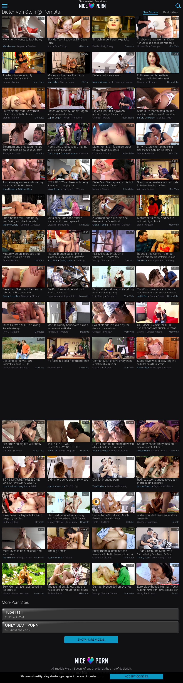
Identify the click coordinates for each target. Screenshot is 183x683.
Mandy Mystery (11, 224)
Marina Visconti (100, 82)
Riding (170, 260)
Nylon (66, 117)
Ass (29, 557)
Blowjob (21, 557)
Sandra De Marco (146, 117)
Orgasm (21, 46)
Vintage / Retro (100, 260)
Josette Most (144, 450)
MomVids (174, 46)
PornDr (175, 522)
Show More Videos (91, 639)
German (24, 224)
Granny (6, 82)
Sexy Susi (23, 486)
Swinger (96, 117)
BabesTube (38, 82)
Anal (50, 46)
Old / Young (116, 82)
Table (95, 522)
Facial (51, 593)
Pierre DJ (52, 450)
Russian (128, 82)
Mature (15, 82)
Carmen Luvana (68, 153)
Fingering (115, 224)
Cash (63, 82)
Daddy (95, 46)
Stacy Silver (143, 367)
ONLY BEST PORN (90, 627)
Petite (109, 486)
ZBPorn (85, 82)
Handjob (17, 450)
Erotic (140, 224)
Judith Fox (142, 296)
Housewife (143, 46)
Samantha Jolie (11, 296)
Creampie (155, 46)
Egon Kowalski (55, 557)
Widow (141, 189)
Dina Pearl (142, 260)
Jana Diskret (9, 189)
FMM (33, 486)
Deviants (129, 46)
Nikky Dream (54, 189)
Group (70, 82)
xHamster (84, 46)
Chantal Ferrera (100, 224)
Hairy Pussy (107, 46)
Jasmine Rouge (100, 450)
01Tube (130, 522)
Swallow (31, 46)
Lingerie (7, 450)
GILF (59, 367)
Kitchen (150, 153)
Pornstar (24, 367)
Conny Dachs (66, 260)
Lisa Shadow (9, 486)
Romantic (76, 117)
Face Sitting (60, 46)
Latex (112, 260)
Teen (168, 557)
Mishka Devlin (144, 486)
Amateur (83, 153)
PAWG (6, 331)
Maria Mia (53, 82)
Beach (114, 450)
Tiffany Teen (143, 557)
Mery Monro (9, 46)
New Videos (150, 12)
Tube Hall (90, 614)
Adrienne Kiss (24, 189)
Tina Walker (98, 486)
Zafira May (53, 153)
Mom (170, 117)
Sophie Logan (55, 117)
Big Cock (104, 522)
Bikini (152, 296)
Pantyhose (63, 224)
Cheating (80, 260)
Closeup (151, 82)
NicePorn (91, 6)
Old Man (168, 486)
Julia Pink (53, 260)
